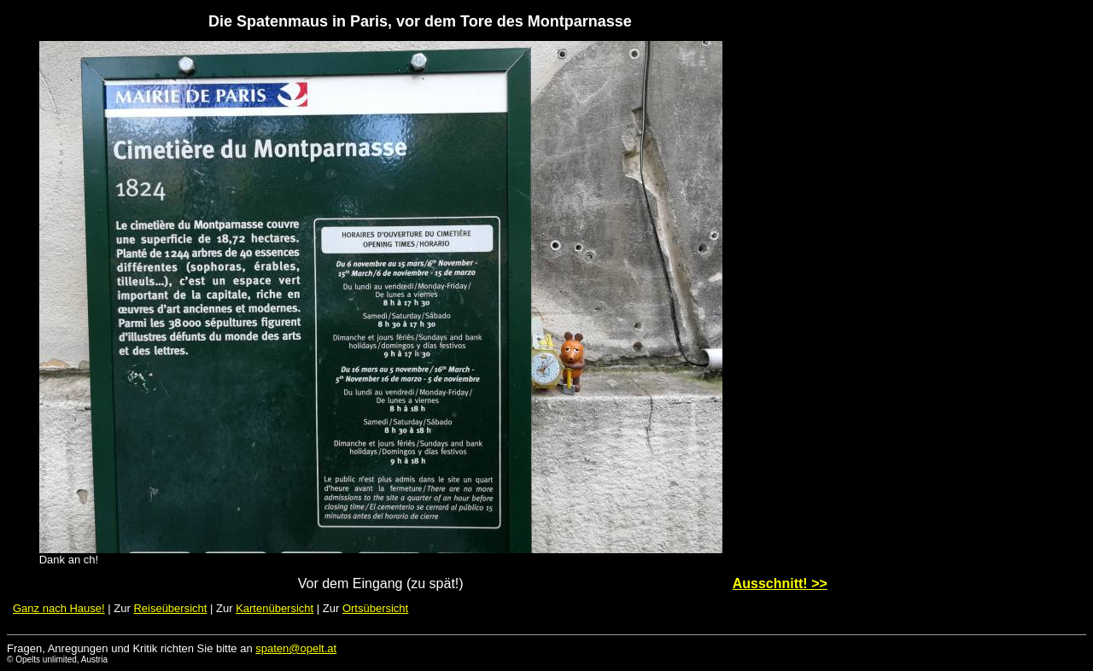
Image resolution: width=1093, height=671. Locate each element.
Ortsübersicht (375, 608)
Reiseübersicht (170, 608)
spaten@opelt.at (295, 648)
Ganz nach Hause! (59, 608)
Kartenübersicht (274, 608)
